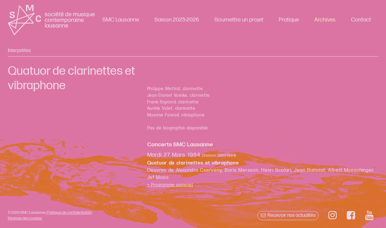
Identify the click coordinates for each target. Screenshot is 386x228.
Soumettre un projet (238, 19)
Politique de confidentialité (69, 212)
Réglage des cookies (25, 218)
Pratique (289, 19)
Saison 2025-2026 (176, 19)
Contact (361, 19)
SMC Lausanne (120, 19)
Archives (325, 19)
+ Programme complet (170, 184)
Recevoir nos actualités (288, 215)
